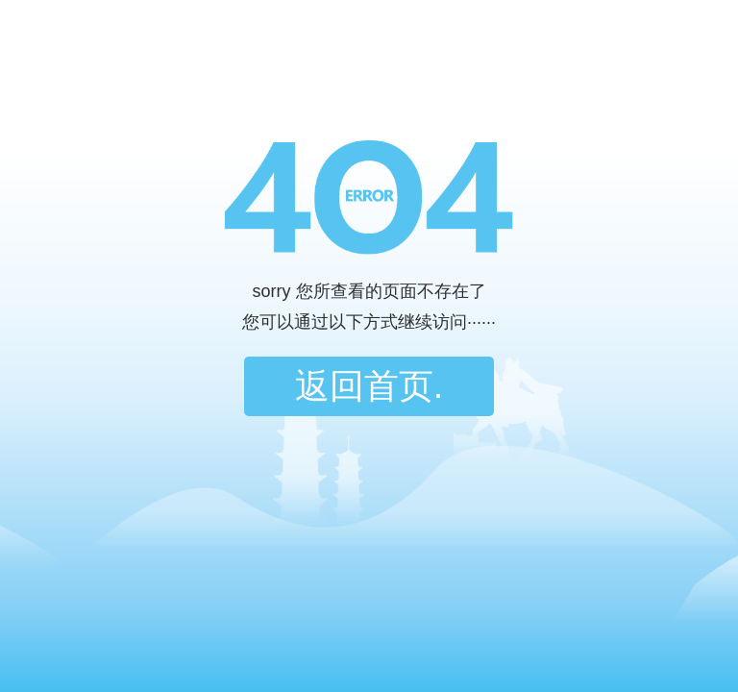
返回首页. (369, 386)
